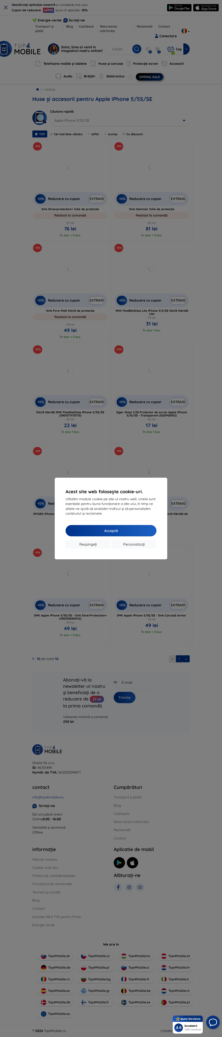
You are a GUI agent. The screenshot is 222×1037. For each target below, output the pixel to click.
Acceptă (111, 530)
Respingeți (88, 544)
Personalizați (134, 544)
